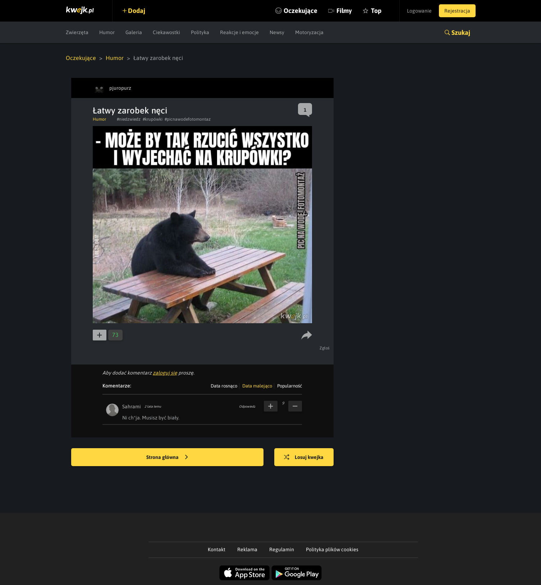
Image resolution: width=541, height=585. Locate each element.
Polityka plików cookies (332, 549)
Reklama (247, 549)
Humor (107, 32)
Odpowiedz (247, 406)
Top (376, 10)
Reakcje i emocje (239, 32)
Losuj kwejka (304, 457)
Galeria (133, 32)
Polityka (200, 32)
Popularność (289, 386)
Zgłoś (325, 348)
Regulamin (281, 549)
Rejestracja (457, 11)
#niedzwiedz (129, 119)
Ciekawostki (166, 32)
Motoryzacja (309, 32)
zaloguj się (165, 373)
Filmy (344, 10)
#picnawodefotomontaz (188, 119)
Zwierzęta (77, 32)
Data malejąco (257, 386)
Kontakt (216, 549)
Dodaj (136, 10)
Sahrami (131, 406)
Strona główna (167, 457)
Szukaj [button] (460, 32)
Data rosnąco (224, 386)
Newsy (277, 32)
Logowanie (419, 11)
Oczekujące (300, 10)
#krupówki (152, 119)
